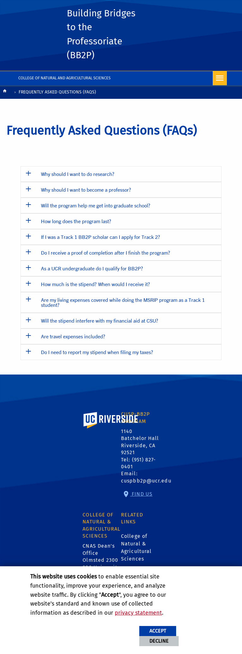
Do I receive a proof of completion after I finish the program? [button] (105, 253)
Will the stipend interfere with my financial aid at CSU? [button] (99, 321)
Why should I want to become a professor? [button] (86, 190)
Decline (159, 641)
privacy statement (138, 612)
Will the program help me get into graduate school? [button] (95, 205)
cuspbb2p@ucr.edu (146, 481)
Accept (157, 631)
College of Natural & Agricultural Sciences (136, 547)
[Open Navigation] (220, 78)
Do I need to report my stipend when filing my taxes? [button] (97, 352)
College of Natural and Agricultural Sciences (64, 78)
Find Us (141, 494)
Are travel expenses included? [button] (73, 336)
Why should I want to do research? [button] (77, 174)
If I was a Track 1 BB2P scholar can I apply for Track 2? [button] (100, 237)
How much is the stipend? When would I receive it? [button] (95, 284)
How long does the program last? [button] (76, 221)
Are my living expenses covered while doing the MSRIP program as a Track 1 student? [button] (123, 302)
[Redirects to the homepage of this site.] (4, 92)
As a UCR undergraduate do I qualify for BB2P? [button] (92, 268)
